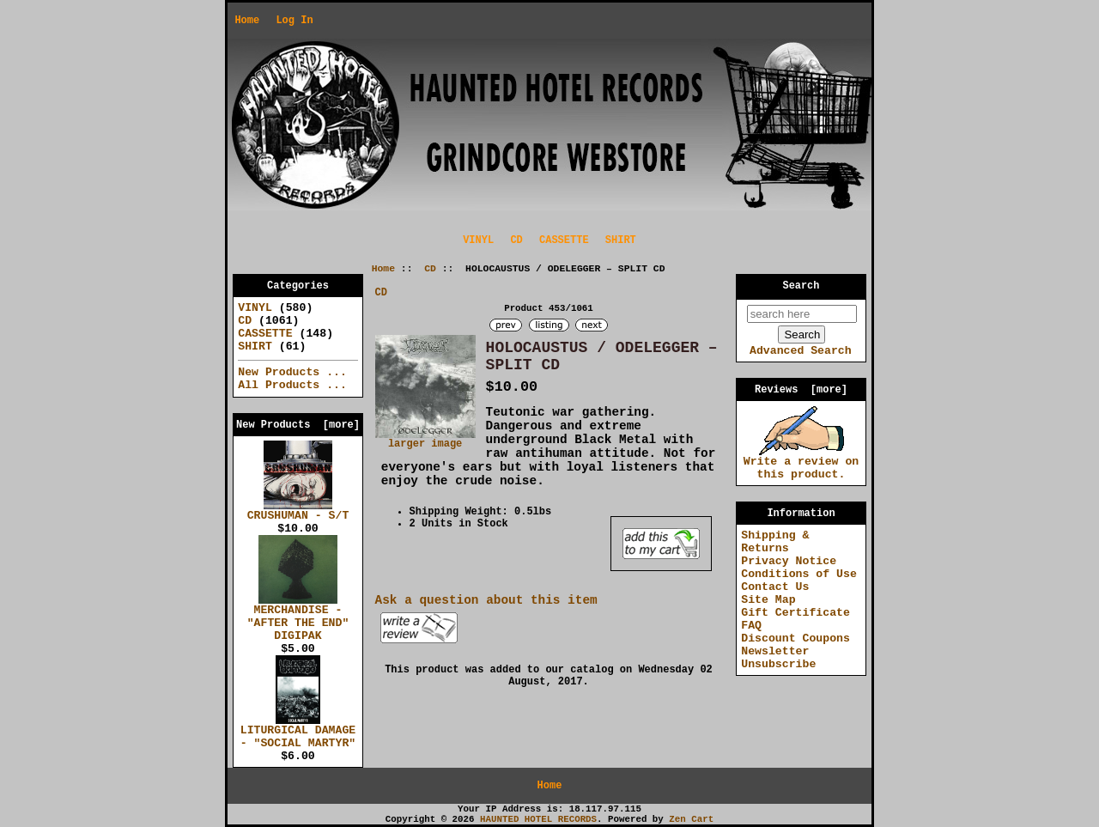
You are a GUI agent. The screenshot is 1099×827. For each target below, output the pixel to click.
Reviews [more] (801, 390)
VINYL (478, 240)
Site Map (768, 599)
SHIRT (620, 240)
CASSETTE (564, 240)
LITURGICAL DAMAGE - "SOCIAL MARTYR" (298, 732)
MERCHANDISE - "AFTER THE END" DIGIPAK (298, 618)
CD (430, 269)
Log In (294, 21)
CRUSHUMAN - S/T (298, 511)
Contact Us (775, 587)
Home (246, 21)
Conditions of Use (799, 574)
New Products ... (292, 372)
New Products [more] (298, 425)
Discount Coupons (795, 638)
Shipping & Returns (775, 542)
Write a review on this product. (801, 463)
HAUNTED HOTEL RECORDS (538, 819)
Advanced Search (801, 350)
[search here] (802, 314)
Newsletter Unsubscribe (778, 658)
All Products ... (292, 385)
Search (801, 286)
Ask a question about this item (486, 600)
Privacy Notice (788, 561)
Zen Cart (691, 819)
